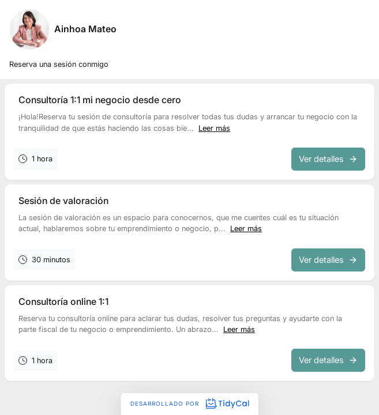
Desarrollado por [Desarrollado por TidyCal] (189, 403)
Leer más (214, 128)
